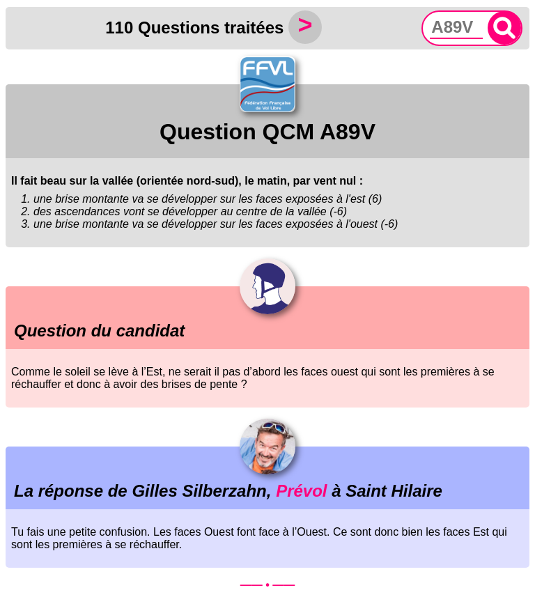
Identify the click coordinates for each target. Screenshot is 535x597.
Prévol (301, 490)
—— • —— (267, 585)
